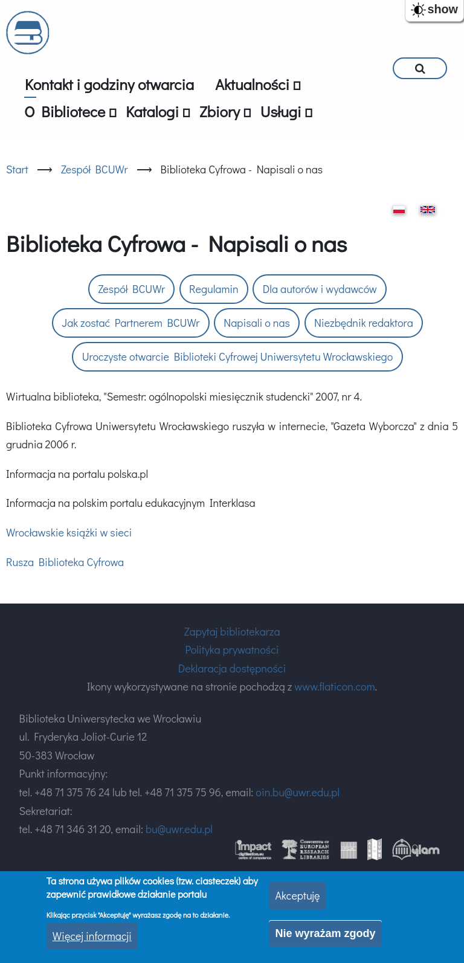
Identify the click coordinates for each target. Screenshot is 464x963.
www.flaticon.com (334, 686)
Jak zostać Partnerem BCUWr (130, 322)
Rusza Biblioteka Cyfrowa (65, 562)
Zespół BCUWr (94, 169)
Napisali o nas (257, 322)
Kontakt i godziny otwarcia (109, 84)
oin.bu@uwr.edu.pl (298, 792)
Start (17, 169)
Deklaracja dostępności (232, 668)
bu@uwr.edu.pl (179, 829)
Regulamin (214, 289)
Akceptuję (297, 895)
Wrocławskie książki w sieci (69, 532)
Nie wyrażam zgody (325, 933)
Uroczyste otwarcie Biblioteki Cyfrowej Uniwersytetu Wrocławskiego (237, 356)
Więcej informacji (92, 936)
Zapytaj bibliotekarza (232, 631)
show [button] (442, 9)
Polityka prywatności (232, 649)
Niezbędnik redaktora (363, 322)
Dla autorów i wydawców (320, 289)
